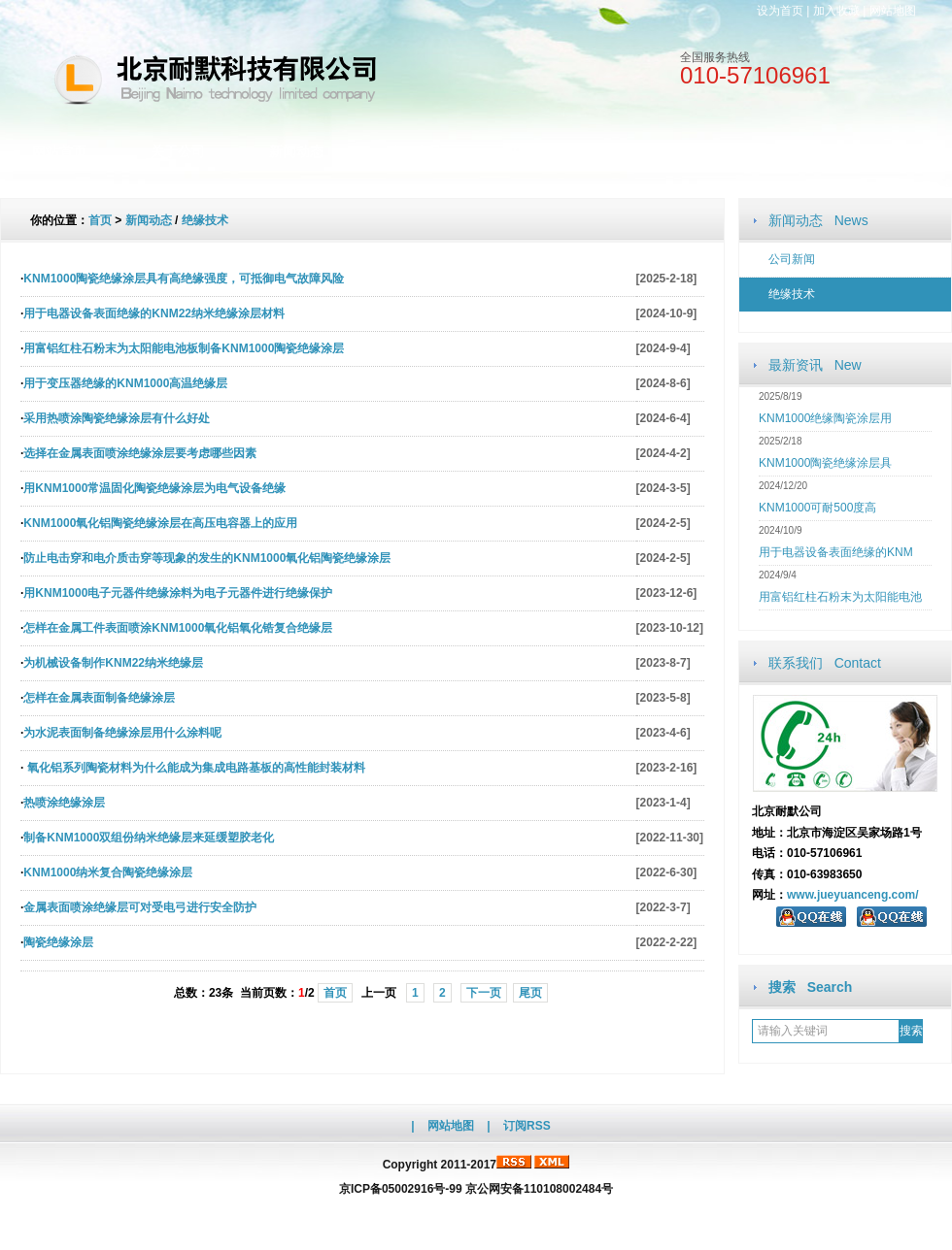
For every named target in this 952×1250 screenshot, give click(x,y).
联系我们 (770, 151)
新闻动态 (296, 151)
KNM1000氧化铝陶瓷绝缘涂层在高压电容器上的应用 (160, 523)
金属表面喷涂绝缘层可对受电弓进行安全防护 (139, 907)
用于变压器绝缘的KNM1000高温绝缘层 (125, 383)
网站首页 (59, 151)
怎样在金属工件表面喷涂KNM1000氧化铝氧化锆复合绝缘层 (177, 628)
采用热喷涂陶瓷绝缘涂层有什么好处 (116, 418)
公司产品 (415, 151)
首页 (100, 220)
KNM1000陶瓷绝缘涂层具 (825, 463)
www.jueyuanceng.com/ (853, 895)
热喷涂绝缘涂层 (64, 802)
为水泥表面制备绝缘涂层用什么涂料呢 (122, 733)
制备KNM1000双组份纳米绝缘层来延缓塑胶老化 (148, 837)
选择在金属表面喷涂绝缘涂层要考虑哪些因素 (139, 453)
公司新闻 (791, 259)
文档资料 (533, 151)
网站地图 (892, 10)
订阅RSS (527, 1126)
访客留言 (889, 151)
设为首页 (780, 10)
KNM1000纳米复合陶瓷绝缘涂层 (107, 872)
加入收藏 (836, 10)
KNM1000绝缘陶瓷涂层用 (825, 418)
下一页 (483, 993)
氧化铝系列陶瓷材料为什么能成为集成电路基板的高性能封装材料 (193, 767)
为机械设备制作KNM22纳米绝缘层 (113, 663)
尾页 (530, 993)
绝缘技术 (791, 294)
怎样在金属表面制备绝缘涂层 (99, 698)
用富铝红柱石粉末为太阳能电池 (840, 597)
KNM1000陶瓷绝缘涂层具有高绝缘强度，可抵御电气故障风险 (183, 278)
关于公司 (178, 151)
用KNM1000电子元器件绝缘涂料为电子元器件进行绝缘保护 (177, 593)
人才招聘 (652, 151)
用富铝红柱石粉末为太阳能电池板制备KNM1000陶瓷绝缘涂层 (183, 348)
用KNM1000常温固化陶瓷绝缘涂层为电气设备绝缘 (154, 488)
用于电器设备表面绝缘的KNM (836, 552)
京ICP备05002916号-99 (400, 1189)
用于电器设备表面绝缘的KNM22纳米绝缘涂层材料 (154, 313)
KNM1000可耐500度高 (817, 507)
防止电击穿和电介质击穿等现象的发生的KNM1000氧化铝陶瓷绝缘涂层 (207, 558)
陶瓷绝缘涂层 (58, 942)
